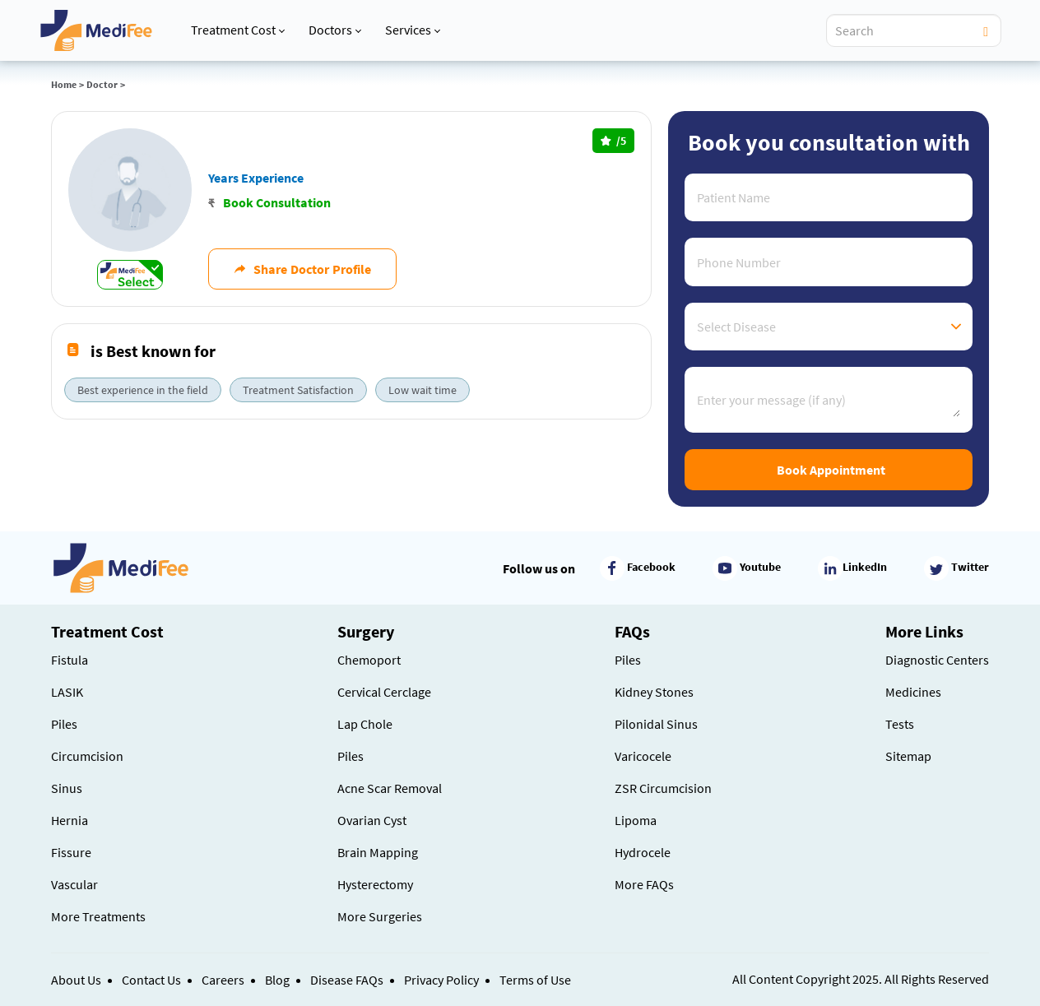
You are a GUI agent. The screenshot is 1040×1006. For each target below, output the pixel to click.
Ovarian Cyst (371, 820)
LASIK (67, 692)
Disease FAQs (346, 979)
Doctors (335, 29)
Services (412, 29)
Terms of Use (535, 979)
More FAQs (644, 884)
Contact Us (151, 979)
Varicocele (643, 756)
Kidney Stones (654, 692)
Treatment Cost (238, 29)
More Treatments (98, 916)
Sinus (66, 788)
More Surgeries (379, 916)
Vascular (74, 884)
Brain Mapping (377, 852)
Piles (64, 724)
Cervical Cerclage (384, 692)
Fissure (71, 852)
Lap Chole (364, 724)
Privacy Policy (441, 979)
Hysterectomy (375, 884)
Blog (277, 979)
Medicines (913, 692)
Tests (899, 724)
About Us (76, 979)
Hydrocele (643, 852)
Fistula (69, 659)
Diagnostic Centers (937, 659)
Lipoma (636, 820)
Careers (223, 979)
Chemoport (369, 659)
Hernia (69, 820)
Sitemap (908, 756)
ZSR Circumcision (663, 788)
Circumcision (87, 756)
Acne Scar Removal (389, 788)
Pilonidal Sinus (656, 724)
